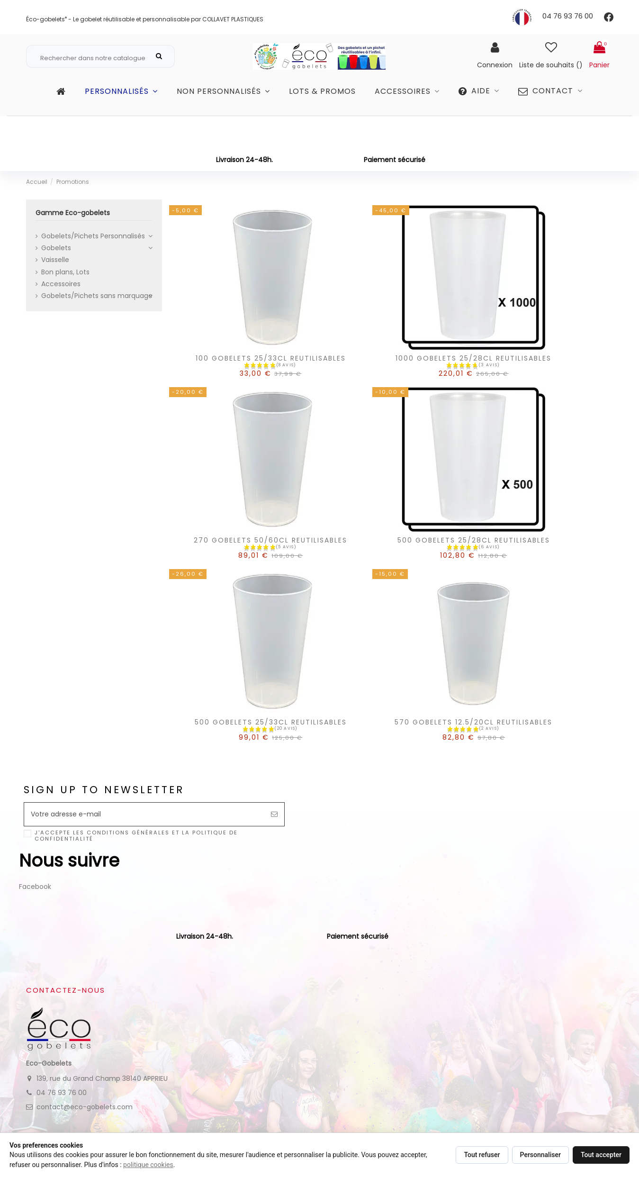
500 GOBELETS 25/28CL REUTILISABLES (473, 558)
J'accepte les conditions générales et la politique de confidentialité (136, 854)
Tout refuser (482, 1155)
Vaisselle (55, 278)
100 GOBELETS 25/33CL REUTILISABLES (271, 377)
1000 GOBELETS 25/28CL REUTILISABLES (473, 377)
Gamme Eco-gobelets (61, 80)
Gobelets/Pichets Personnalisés (93, 254)
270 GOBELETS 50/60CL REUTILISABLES (270, 558)
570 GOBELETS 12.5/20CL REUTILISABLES (473, 740)
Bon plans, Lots (65, 290)
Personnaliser (540, 1155)
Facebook (35, 905)
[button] (479, 113)
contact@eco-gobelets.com (84, 1125)
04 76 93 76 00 (567, 16)
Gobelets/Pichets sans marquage (97, 314)
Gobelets (56, 266)
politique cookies (148, 1164)
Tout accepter (601, 1155)
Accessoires (61, 302)
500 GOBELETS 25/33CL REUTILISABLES (271, 740)
